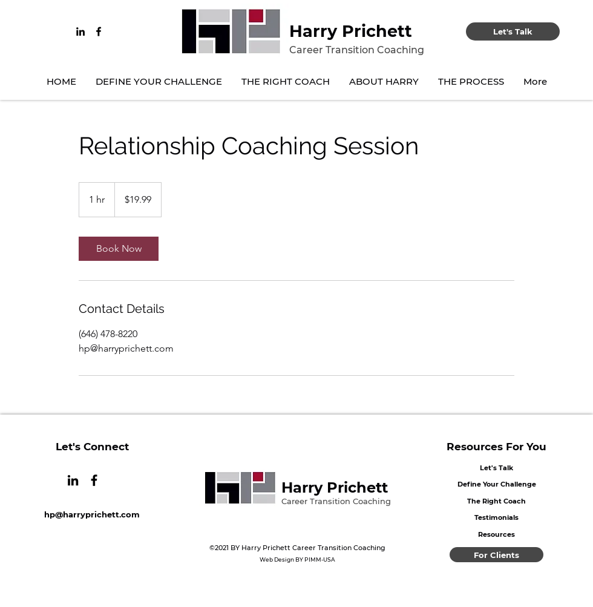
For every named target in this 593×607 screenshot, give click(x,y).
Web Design (277, 559)
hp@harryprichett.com (92, 514)
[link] (119, 249)
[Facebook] (99, 31)
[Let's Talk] (513, 31)
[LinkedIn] (80, 31)
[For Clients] (496, 554)
